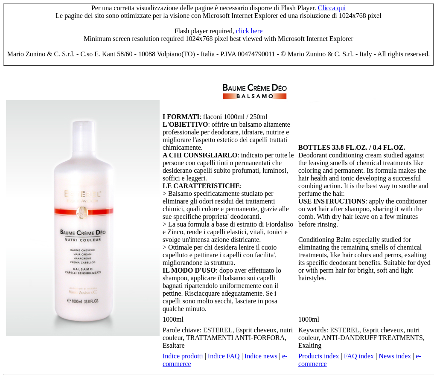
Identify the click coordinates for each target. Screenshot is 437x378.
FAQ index (359, 356)
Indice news (261, 356)
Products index (318, 356)
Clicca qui (332, 8)
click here (249, 31)
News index (395, 356)
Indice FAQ (224, 356)
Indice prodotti (183, 356)
